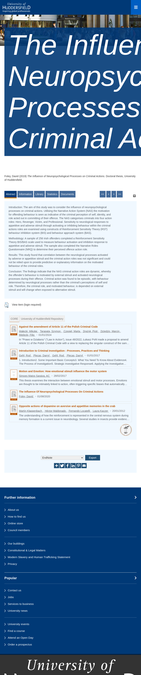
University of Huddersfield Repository (42, 318)
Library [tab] (39, 194)
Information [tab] (25, 194)
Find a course (16, 630)
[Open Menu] (136, 7)
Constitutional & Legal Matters (26, 550)
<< (102, 194)
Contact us (14, 590)
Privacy (12, 563)
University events (18, 624)
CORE (14, 318)
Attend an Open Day (20, 637)
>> (119, 194)
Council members (19, 530)
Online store (15, 523)
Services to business (21, 603)
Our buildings (16, 543)
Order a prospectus (20, 644)
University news (18, 610)
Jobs (11, 597)
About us (13, 509)
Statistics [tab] (52, 194)
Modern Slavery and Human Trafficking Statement (39, 557)
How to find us (17, 516)
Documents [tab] (67, 194)
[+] (134, 196)
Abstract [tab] (10, 194)
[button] (6, 305)
